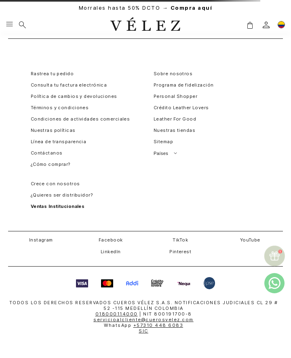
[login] (266, 24)
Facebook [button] (111, 240)
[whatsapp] (274, 283)
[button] (249, 24)
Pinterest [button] (180, 251)
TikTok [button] (180, 240)
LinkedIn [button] (111, 251)
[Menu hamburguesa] (9, 25)
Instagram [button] (41, 240)
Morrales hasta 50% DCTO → (146, 8)
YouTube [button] (250, 240)
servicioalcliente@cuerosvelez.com (143, 319)
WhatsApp (143, 325)
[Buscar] (22, 25)
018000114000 (116, 314)
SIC (143, 331)
